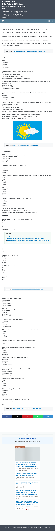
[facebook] (7, 416)
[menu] (4, 21)
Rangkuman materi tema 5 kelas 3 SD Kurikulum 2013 (27, 145)
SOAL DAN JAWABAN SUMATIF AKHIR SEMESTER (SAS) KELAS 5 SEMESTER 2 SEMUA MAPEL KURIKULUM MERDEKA (26, 464)
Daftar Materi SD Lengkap (28, 438)
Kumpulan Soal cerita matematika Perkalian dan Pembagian (27, 289)
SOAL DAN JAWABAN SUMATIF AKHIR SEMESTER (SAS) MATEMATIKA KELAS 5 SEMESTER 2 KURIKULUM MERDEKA (27, 503)
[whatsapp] (38, 416)
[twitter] (17, 416)
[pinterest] (27, 416)
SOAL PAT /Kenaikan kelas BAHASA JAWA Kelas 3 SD (27, 408)
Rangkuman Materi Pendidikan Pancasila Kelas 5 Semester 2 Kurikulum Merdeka (25, 238)
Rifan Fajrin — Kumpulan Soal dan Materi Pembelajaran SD (14, 5)
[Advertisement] (27, 521)
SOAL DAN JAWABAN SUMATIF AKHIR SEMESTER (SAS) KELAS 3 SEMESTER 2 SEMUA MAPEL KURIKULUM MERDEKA (26, 492)
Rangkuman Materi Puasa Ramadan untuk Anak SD (19, 236)
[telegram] (48, 416)
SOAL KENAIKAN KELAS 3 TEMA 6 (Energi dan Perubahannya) (29, 51)
